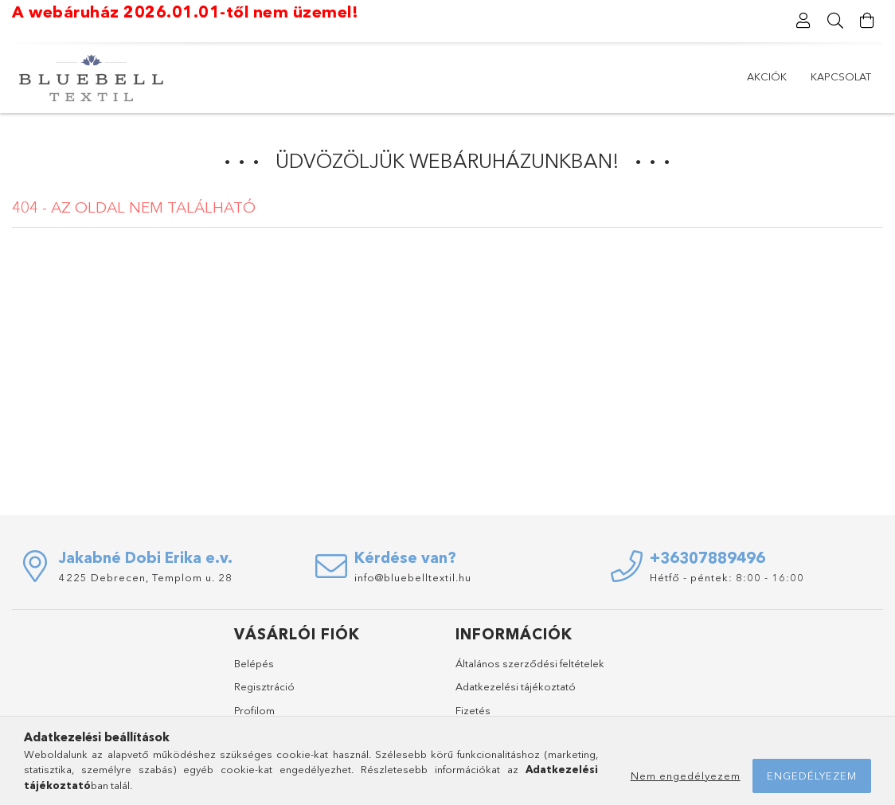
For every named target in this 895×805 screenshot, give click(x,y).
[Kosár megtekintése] (867, 21)
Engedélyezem (812, 775)
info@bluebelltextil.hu (412, 577)
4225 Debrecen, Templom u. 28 (146, 577)
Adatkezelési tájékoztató (515, 686)
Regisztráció (264, 686)
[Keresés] (835, 21)
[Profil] (803, 21)
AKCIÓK (767, 76)
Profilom (254, 710)
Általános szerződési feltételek (529, 663)
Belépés (254, 663)
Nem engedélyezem (686, 775)
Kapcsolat (841, 76)
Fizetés (472, 710)
